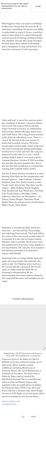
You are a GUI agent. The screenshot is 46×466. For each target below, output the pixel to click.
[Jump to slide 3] (23, 350)
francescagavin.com (11, 401)
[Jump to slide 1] (22, 350)
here (36, 396)
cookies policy (6, 8)
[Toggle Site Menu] (23, 416)
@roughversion (9, 404)
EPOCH (5, 362)
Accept (38, 6)
